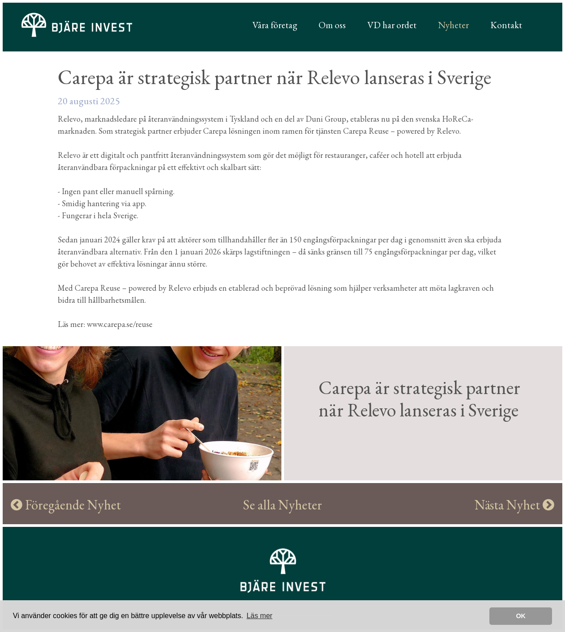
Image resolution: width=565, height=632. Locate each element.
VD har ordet (391, 25)
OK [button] (521, 615)
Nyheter (453, 25)
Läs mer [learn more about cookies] (259, 615)
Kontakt (506, 25)
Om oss (332, 25)
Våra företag (274, 25)
